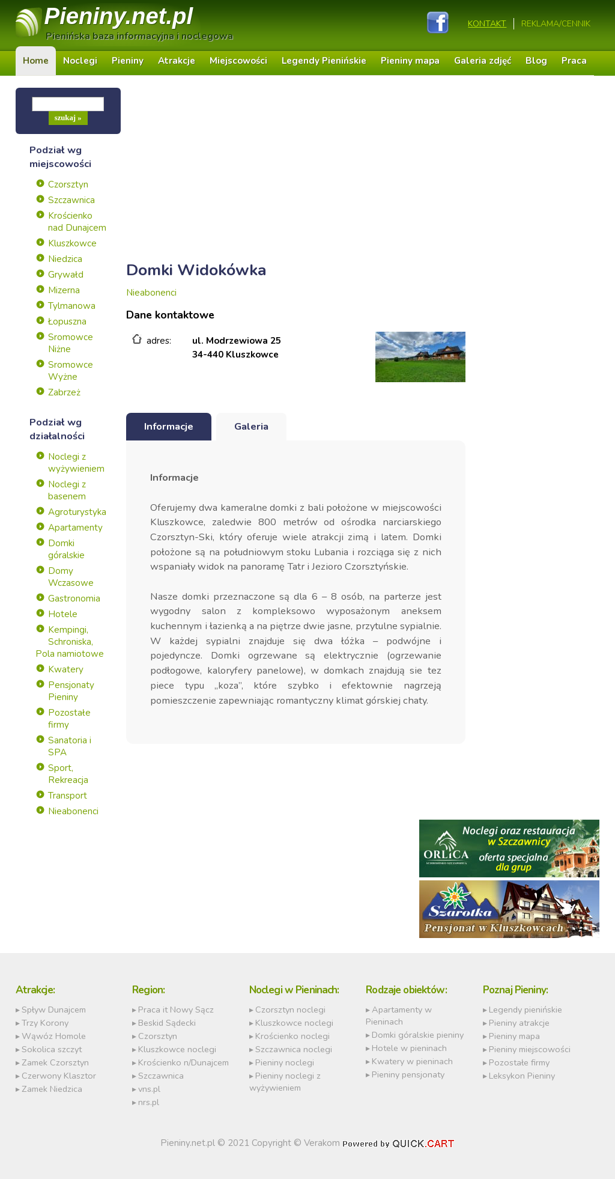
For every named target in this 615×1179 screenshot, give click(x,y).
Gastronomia (74, 599)
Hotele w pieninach (409, 1048)
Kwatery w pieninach (412, 1061)
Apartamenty (75, 528)
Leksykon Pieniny (522, 1076)
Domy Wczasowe (71, 577)
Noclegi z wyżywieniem (76, 463)
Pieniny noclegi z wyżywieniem (285, 1082)
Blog (536, 61)
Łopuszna (67, 321)
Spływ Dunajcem (54, 1010)
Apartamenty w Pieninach (399, 1016)
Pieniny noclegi (284, 1062)
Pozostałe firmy (69, 719)
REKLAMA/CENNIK (555, 23)
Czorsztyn (68, 184)
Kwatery (65, 669)
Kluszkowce (72, 243)
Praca (574, 61)
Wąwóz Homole (54, 1036)
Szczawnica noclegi (293, 1049)
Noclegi (80, 61)
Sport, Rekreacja (68, 774)
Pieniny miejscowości (530, 1049)
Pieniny (118, 16)
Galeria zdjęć (482, 61)
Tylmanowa (71, 306)
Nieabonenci (73, 811)
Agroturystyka (77, 512)
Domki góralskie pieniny (418, 1035)
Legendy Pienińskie (324, 61)
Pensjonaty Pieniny (71, 691)
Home (36, 61)
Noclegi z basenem (67, 490)
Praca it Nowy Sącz (176, 1010)
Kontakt (487, 23)
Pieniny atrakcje (519, 1023)
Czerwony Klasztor (59, 1076)
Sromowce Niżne (70, 343)
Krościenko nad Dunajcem (77, 222)
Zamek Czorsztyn (55, 1062)
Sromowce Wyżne (70, 371)
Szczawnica (71, 200)
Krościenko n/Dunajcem (183, 1062)
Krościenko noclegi (292, 1036)
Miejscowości (238, 61)
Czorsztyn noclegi (290, 1010)
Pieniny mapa (410, 61)
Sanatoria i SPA (69, 746)
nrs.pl (148, 1102)
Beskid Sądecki (167, 1023)
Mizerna (64, 290)
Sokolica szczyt (52, 1049)
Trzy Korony (45, 1023)
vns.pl (149, 1089)
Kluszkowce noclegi (177, 1049)
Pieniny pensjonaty (408, 1074)
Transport (67, 796)
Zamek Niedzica (52, 1089)
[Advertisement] (296, 172)
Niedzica (65, 259)
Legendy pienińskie (525, 1010)
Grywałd (65, 275)
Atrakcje (176, 61)
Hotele (62, 614)
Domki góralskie (66, 549)
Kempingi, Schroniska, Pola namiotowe (69, 642)
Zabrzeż (64, 392)
